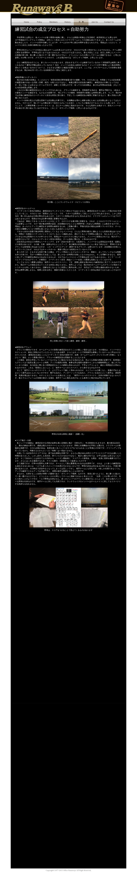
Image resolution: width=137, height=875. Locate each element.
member (53, 22)
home (26, 22)
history (67, 22)
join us (94, 22)
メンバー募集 (115, 6)
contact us (109, 22)
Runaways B (42, 9)
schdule (81, 22)
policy (39, 22)
